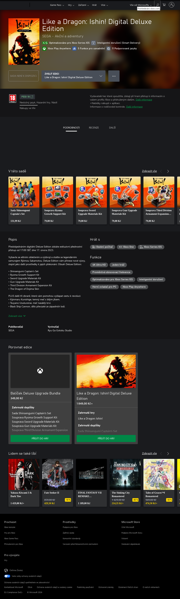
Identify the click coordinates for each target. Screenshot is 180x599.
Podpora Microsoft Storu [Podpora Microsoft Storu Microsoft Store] (131, 533)
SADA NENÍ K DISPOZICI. (23, 75)
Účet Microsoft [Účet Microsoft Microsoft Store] (127, 527)
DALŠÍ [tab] (112, 127)
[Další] (168, 171)
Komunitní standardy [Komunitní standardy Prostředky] (71, 538)
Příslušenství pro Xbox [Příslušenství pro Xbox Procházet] (13, 544)
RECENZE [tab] (94, 127)
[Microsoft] (16, 5)
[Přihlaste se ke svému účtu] (171, 5)
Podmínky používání (85, 587)
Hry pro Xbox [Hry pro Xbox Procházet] (9, 533)
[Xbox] (39, 5)
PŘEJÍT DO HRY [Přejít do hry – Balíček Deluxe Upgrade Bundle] (40, 438)
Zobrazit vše (149, 171)
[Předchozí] (161, 171)
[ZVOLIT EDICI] (73, 76)
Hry (70, 4)
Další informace (144, 99)
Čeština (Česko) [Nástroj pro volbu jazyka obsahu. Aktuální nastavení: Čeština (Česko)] (16, 570)
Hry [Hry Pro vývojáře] (5, 560)
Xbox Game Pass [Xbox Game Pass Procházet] (11, 538)
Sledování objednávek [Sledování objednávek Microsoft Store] (130, 544)
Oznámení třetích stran (128, 587)
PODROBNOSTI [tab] (71, 127)
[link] (23, 200)
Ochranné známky (106, 587)
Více (103, 4)
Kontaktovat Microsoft (13, 587)
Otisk (30, 587)
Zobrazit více (16, 316)
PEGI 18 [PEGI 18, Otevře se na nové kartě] (27, 96)
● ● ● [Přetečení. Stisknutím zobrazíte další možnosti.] (114, 76)
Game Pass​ (55, 4)
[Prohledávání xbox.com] (157, 4)
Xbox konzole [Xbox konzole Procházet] (9, 527)
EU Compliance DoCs (13, 592)
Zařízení (82, 4)
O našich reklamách (151, 587)
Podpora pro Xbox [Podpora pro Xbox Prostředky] (70, 527)
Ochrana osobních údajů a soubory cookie (54, 587)
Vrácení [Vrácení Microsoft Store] (124, 538)
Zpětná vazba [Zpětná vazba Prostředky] (68, 533)
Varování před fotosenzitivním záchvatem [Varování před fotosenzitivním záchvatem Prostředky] (80, 544)
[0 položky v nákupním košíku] (164, 4)
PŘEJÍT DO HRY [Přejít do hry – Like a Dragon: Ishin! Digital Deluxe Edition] (106, 438)
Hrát (94, 4)
